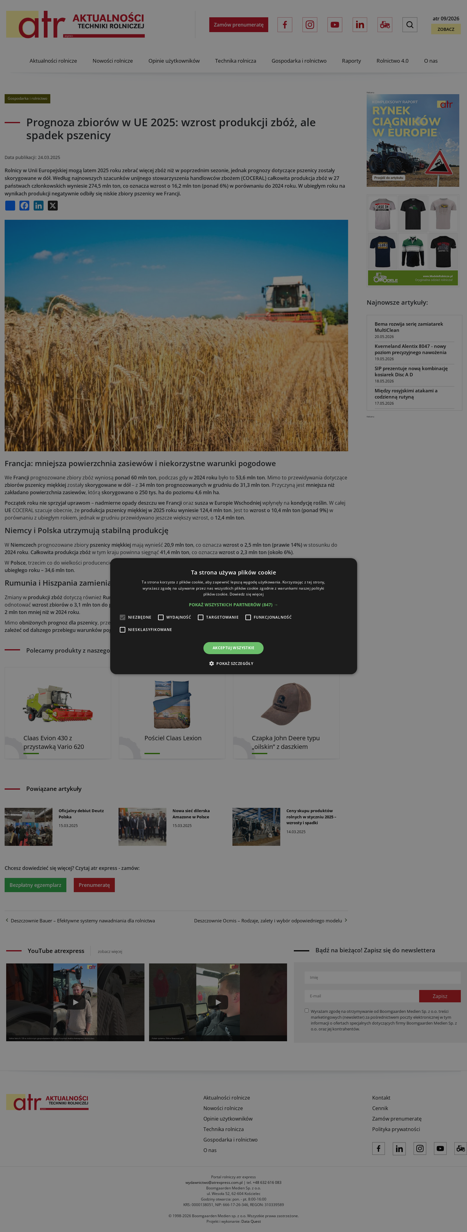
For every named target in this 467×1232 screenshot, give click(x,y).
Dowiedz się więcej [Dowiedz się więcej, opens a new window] (247, 594)
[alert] (233, 616)
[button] (233, 605)
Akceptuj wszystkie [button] (233, 647)
